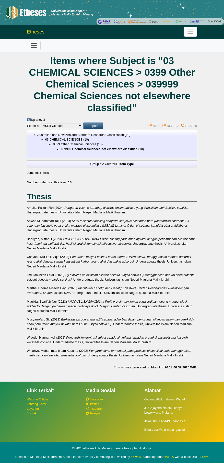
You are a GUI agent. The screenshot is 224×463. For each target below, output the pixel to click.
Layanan (33, 408)
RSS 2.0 (191, 126)
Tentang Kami (36, 404)
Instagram (95, 408)
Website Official (37, 399)
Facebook (95, 399)
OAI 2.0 (169, 457)
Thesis (44, 173)
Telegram (94, 413)
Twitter (92, 404)
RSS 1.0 (173, 126)
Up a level (38, 119)
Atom (156, 126)
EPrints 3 (137, 457)
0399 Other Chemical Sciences (74, 144)
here (205, 457)
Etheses (36, 31)
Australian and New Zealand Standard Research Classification (80, 135)
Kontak (32, 413)
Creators (111, 164)
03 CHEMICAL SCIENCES (64, 139)
